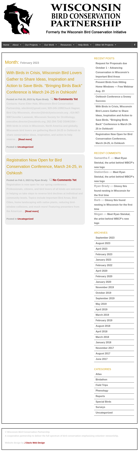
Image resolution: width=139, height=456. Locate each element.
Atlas (99, 374)
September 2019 (105, 298)
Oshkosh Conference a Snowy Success (113, 98)
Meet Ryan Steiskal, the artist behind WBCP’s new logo (114, 162)
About (17, 44)
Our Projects (33, 44)
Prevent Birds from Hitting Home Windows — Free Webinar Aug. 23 (114, 86)
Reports (100, 396)
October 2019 (103, 293)
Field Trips (102, 385)
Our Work (50, 44)
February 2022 (104, 265)
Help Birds (85, 44)
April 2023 (101, 248)
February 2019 (104, 320)
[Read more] (25, 139)
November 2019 (105, 287)
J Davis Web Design (34, 443)
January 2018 (103, 342)
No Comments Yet (66, 99)
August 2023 (103, 243)
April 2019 (101, 309)
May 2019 (101, 304)
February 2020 (104, 276)
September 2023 (105, 237)
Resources (67, 44)
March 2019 (102, 315)
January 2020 (103, 282)
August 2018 (103, 326)
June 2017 (101, 359)
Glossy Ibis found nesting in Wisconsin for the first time (112, 190)
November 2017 (105, 348)
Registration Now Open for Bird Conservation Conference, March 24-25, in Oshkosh (44, 166)
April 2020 (101, 271)
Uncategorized (25, 147)
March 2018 (102, 337)
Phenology (102, 390)
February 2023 (104, 254)
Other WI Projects (105, 44)
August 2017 (103, 353)
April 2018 (101, 331)
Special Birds (103, 401)
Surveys (100, 407)
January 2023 (103, 259)
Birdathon (101, 379)
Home (6, 44)
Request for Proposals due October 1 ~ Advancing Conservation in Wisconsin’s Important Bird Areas (112, 70)
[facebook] (134, 45)
